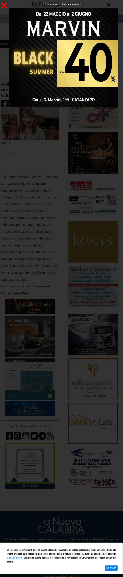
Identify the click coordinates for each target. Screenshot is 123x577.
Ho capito (111, 568)
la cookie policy (14, 558)
